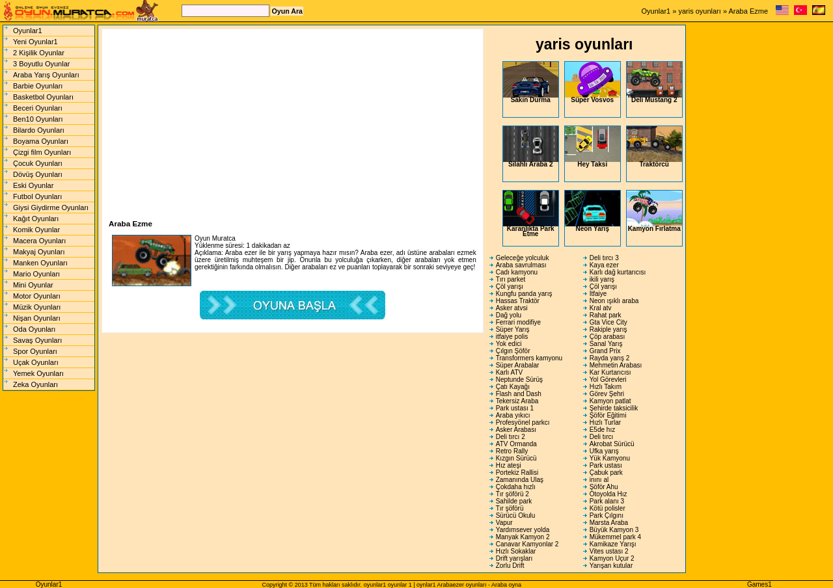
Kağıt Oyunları (36, 218)
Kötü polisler (607, 508)
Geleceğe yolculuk (522, 257)
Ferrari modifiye (518, 322)
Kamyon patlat (610, 401)
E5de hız (602, 429)
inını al (599, 479)
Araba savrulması (521, 265)
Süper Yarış (513, 329)
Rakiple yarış (608, 329)
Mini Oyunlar (33, 285)
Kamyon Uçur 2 (612, 558)
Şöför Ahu (604, 486)
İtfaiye (598, 293)
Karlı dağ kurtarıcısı (618, 272)
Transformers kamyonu (529, 358)
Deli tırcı (602, 436)
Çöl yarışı (509, 286)
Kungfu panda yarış (524, 293)
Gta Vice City (608, 322)
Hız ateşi (508, 465)
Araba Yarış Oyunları (46, 75)
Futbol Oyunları (37, 196)
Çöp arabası (607, 336)
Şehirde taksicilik (614, 408)
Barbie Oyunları (37, 86)
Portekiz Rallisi (517, 472)
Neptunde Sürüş (519, 379)
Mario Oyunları (36, 274)
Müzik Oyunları (37, 307)
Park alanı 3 (607, 501)
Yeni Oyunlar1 (35, 42)
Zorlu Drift (510, 565)
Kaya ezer (604, 265)
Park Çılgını (606, 515)
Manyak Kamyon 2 (523, 537)
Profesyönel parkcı (523, 422)
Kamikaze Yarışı (613, 544)
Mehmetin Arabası (616, 365)
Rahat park (605, 315)
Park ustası (606, 465)
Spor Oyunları (35, 351)
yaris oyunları (699, 11)
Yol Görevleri (608, 379)
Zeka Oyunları (35, 384)
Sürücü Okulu (516, 515)
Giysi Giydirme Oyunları (51, 207)
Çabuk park (606, 472)
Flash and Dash (518, 393)
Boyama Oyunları (40, 141)
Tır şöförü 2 (512, 494)
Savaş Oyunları (37, 340)
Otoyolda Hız (608, 494)
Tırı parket (511, 279)
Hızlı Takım (605, 386)
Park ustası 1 (515, 408)
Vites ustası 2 (609, 551)
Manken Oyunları (40, 263)
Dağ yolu (508, 315)
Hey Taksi (592, 147)
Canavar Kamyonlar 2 (527, 544)
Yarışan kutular (611, 565)
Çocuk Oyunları (37, 163)
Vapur (504, 522)
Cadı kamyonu (517, 272)
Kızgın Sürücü (516, 458)
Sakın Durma (530, 82)
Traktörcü (654, 147)
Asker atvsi (512, 308)
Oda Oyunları (34, 329)
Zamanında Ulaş (519, 479)
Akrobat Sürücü (612, 444)
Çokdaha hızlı (516, 486)
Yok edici (509, 343)
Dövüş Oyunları (37, 174)
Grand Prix (605, 350)
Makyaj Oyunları (38, 252)
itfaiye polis (512, 336)
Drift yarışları (514, 558)
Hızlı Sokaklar (516, 551)
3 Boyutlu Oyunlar (41, 64)
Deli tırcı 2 (510, 436)
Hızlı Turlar (605, 422)
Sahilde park (514, 501)
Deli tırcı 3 (604, 257)
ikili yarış (602, 279)
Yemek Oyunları (38, 373)
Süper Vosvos (592, 82)
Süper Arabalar (517, 365)
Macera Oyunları (39, 241)
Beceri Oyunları (37, 108)
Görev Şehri (607, 393)
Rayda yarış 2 (610, 358)
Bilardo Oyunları (38, 130)
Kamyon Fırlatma (654, 211)
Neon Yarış (592, 211)
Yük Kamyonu (610, 458)
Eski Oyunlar (33, 185)
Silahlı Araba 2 (530, 147)
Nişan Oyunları (37, 318)
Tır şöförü (510, 508)
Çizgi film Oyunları (42, 152)
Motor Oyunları (37, 296)
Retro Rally (512, 451)
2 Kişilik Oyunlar (38, 53)
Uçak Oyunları (36, 362)
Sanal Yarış (606, 343)
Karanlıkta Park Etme (530, 214)
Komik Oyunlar (36, 230)
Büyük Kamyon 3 (614, 529)
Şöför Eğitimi (608, 415)
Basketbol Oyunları (43, 97)
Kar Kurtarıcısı (610, 372)
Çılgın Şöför (513, 350)
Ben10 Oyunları (37, 119)
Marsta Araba (609, 522)
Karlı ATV (509, 372)
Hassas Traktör (517, 300)
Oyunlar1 (656, 11)
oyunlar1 (375, 584)
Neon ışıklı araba (614, 300)
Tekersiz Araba (517, 401)
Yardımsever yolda (523, 529)
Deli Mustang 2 (654, 82)
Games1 (759, 584)
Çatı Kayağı (513, 386)
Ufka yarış (604, 451)
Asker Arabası (516, 429)
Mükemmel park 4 (615, 537)
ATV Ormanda (516, 444)
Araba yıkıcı (513, 415)
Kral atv (601, 308)
